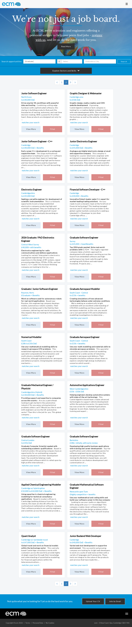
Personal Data (38, 623)
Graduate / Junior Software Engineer (39, 288)
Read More (66, 46)
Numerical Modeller (31, 337)
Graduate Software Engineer (84, 237)
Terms (27, 623)
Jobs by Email (115, 601)
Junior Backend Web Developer (85, 536)
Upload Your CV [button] (93, 601)
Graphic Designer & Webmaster (86, 93)
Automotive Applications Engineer (87, 385)
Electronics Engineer (31, 189)
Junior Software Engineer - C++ (36, 141)
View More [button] (31, 129)
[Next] (75, 82)
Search (124, 61)
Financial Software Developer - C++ (87, 189)
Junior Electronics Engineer (83, 141)
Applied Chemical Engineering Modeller (41, 484)
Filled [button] (52, 129)
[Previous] (57, 82)
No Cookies (50, 623)
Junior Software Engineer (34, 93)
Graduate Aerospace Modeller (85, 288)
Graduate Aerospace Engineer (85, 337)
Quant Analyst (28, 536)
